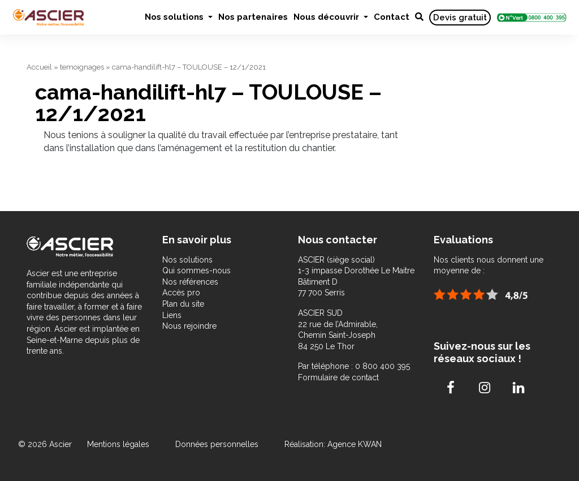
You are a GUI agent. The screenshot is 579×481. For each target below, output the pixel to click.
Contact (391, 17)
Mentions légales (119, 444)
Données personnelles (216, 444)
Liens (172, 315)
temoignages (82, 67)
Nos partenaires (253, 17)
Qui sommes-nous (196, 270)
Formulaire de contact (338, 377)
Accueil (39, 67)
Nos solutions (175, 17)
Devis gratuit (460, 17)
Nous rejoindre (189, 325)
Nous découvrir (327, 17)
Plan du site (183, 303)
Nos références (190, 281)
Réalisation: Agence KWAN (333, 444)
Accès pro (181, 292)
